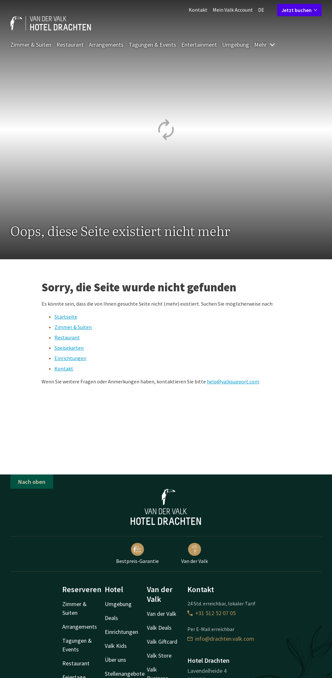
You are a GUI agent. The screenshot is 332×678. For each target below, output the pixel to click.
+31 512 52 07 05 (211, 613)
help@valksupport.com (233, 381)
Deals (111, 618)
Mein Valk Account (233, 9)
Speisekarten (69, 348)
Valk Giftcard (162, 641)
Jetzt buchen (299, 10)
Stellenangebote (125, 673)
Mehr (265, 44)
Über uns (115, 659)
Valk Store (159, 655)
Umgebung (235, 44)
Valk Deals (159, 627)
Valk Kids (116, 645)
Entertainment (199, 44)
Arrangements (106, 44)
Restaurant (70, 44)
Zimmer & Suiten (30, 44)
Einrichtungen (70, 358)
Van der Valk (194, 553)
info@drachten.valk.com (220, 638)
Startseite (65, 316)
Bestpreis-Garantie (137, 553)
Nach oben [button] (31, 481)
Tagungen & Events (152, 44)
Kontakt (198, 9)
